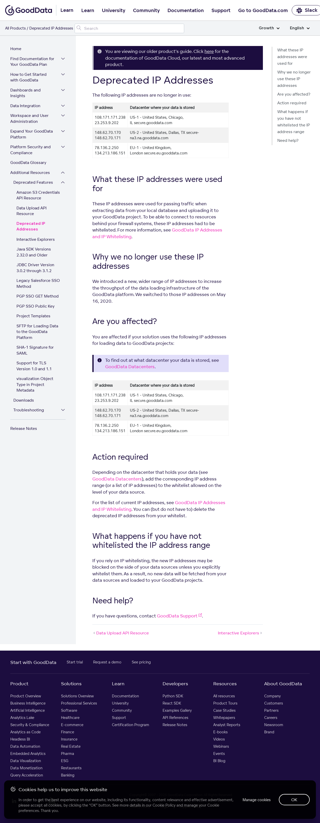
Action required (291, 102)
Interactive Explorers (35, 239)
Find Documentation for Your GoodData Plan (32, 61)
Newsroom (273, 725)
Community (146, 10)
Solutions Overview (77, 696)
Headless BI (20, 739)
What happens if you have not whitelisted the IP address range (293, 121)
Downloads (23, 400)
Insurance (69, 739)
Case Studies (224, 710)
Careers (270, 717)
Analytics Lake (22, 717)
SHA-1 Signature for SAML (35, 350)
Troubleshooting (28, 410)
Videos (219, 739)
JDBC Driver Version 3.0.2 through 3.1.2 (35, 267)
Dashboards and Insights (25, 93)
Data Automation (25, 746)
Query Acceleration (26, 775)
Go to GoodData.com (263, 10)
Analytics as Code (25, 732)
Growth (269, 28)
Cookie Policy (164, 805)
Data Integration (25, 105)
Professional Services (79, 703)
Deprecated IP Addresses (30, 226)
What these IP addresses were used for (292, 57)
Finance (67, 732)
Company (272, 696)
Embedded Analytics (28, 753)
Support (220, 10)
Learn (87, 10)
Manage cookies (257, 800)
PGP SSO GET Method (37, 296)
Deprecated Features (33, 182)
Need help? (287, 140)
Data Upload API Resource (31, 211)
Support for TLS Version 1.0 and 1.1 (34, 365)
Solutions (71, 683)
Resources (225, 683)
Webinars (221, 746)
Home (15, 48)
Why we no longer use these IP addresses (294, 79)
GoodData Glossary (28, 162)
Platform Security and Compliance (30, 149)
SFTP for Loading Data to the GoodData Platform (37, 331)
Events (219, 753)
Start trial (75, 662)
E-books (220, 732)
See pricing (141, 662)
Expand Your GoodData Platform (31, 134)
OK (294, 799)
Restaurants (71, 768)
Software (69, 710)
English (300, 28)
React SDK (172, 703)
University (113, 10)
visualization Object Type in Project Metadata (34, 384)
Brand (269, 732)
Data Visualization (25, 761)
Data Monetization (26, 768)
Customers (273, 703)
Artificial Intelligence (27, 710)
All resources (224, 696)
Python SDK (173, 696)
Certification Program (130, 725)
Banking (67, 775)
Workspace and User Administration (29, 118)
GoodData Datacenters (130, 366)
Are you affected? (293, 94)
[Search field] (129, 28)
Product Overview (25, 696)
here (209, 51)
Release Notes (23, 428)
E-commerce (72, 725)
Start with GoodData (33, 662)
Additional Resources (30, 172)
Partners (271, 710)
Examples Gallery (177, 710)
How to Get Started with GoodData (28, 77)
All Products (15, 28)
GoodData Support (179, 615)
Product (19, 683)
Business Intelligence (28, 703)
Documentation (185, 10)
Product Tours (225, 703)
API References (175, 717)
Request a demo (107, 662)
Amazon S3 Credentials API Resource (38, 195)
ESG (64, 761)
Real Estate (71, 746)
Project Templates (33, 315)
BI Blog (219, 761)
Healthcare (70, 717)
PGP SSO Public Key (35, 306)
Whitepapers (224, 717)
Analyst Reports (226, 725)
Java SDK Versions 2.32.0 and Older (33, 252)
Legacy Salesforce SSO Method (38, 283)
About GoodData (283, 683)
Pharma (67, 753)
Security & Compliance (29, 725)
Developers (175, 683)
